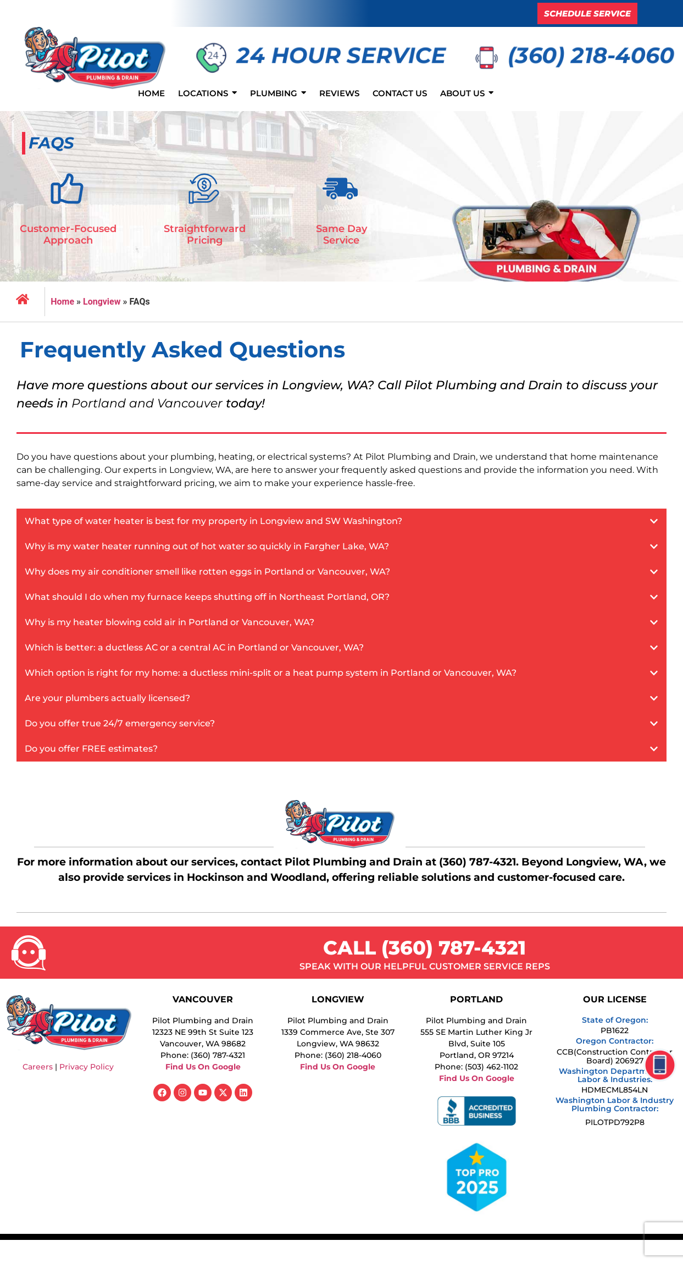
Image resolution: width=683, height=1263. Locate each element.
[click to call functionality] (654, 1071)
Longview (102, 301)
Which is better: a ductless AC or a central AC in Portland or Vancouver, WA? (194, 647)
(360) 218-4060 (591, 55)
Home (62, 301)
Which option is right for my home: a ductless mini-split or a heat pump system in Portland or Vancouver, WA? (271, 673)
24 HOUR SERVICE (341, 55)
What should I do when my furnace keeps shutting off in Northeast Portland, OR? (207, 597)
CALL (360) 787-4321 (424, 947)
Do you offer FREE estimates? (91, 748)
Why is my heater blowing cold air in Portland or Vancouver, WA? (169, 622)
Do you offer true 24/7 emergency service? (120, 723)
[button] (341, 521)
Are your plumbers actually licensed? (107, 698)
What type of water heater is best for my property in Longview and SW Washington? (213, 521)
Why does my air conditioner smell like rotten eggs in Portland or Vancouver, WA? (207, 571)
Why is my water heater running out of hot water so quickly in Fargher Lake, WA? (207, 546)
